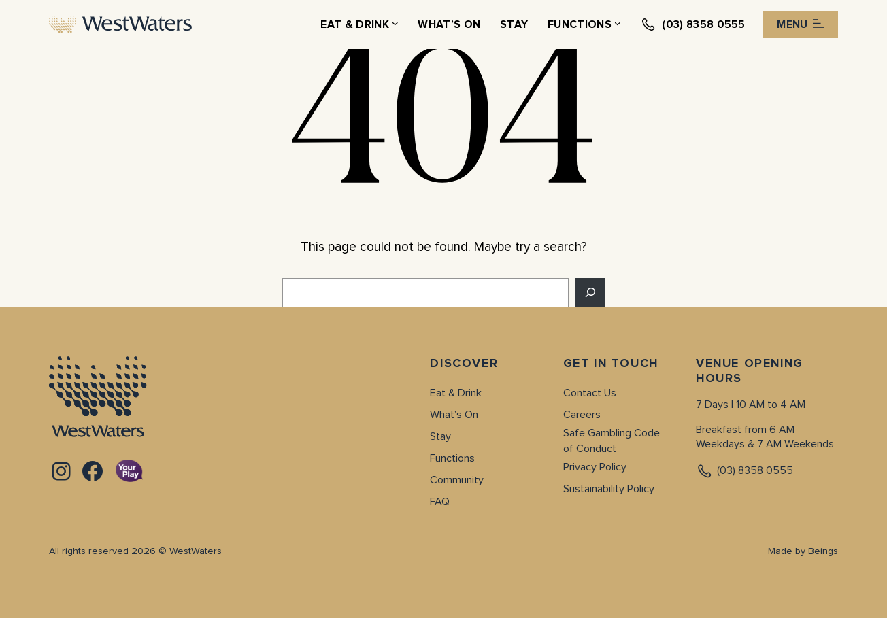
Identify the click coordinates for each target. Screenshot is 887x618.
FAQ (440, 501)
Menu (800, 24)
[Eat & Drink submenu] (395, 24)
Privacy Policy (594, 467)
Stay (440, 436)
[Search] (590, 292)
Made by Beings (803, 551)
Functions (452, 458)
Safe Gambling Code (611, 433)
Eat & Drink (456, 393)
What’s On (454, 414)
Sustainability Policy (608, 488)
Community (457, 480)
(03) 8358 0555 (744, 471)
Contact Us (589, 393)
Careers (582, 414)
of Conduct (589, 448)
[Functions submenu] (617, 24)
